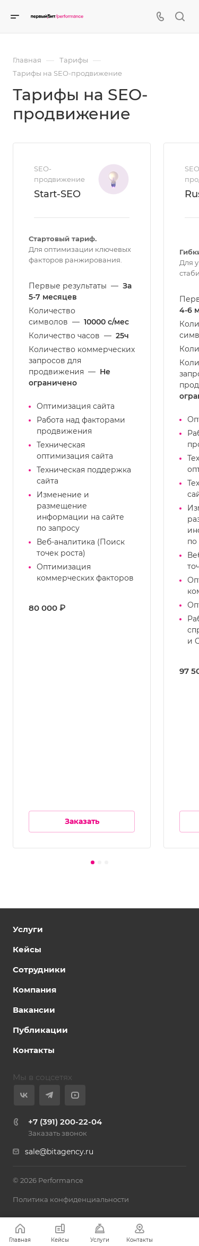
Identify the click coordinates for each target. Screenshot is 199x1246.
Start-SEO (57, 194)
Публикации (40, 1030)
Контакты (34, 1050)
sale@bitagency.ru (59, 1151)
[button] (92, 862)
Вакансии (34, 1010)
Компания (34, 990)
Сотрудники (39, 969)
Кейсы (27, 949)
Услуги (28, 929)
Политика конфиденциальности (71, 1199)
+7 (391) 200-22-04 (65, 1122)
